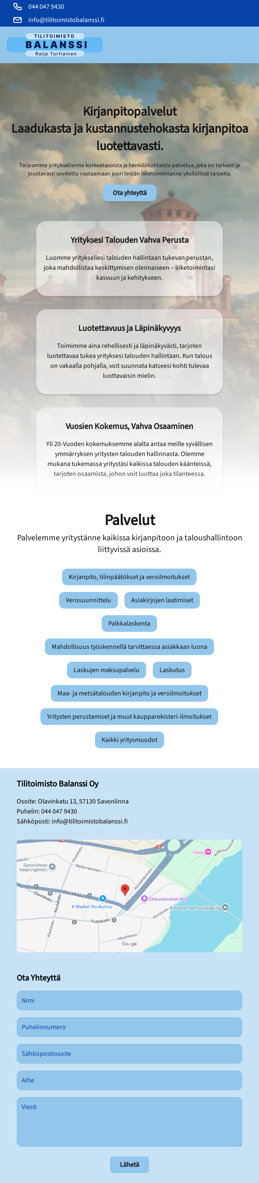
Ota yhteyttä (130, 192)
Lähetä (129, 1164)
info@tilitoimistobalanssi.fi (90, 821)
